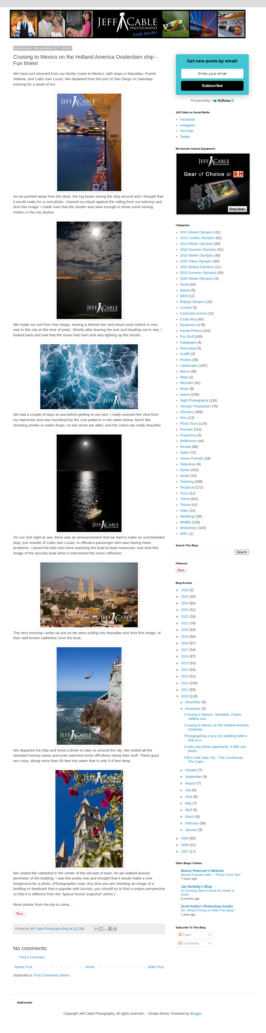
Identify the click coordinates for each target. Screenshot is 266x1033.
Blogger (196, 1013)
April (189, 810)
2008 (185, 845)
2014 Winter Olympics (197, 244)
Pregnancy (188, 435)
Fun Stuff (187, 336)
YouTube (187, 131)
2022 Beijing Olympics (197, 267)
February (192, 823)
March (190, 817)
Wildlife (185, 522)
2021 (185, 623)
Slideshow (188, 464)
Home (89, 967)
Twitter (185, 137)
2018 (185, 643)
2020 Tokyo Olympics (196, 261)
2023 (185, 610)
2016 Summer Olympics (198, 249)
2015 (185, 663)
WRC (184, 534)
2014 (185, 670)
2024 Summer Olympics (198, 273)
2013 (185, 676)
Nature (185, 394)
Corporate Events (193, 313)
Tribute (185, 505)
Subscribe (212, 85)
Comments (189, 943)
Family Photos (191, 331)
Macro (185, 371)
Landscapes (189, 365)
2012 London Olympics (197, 238)
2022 (185, 616)
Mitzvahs (187, 383)
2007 (185, 851)
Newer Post (23, 967)
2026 (185, 590)
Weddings (187, 516)
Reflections (188, 441)
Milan (184, 377)
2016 (185, 656)
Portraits (186, 429)
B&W (184, 296)
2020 (185, 630)
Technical (187, 487)
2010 (185, 696)
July (188, 790)
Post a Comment (32, 957)
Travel (184, 499)
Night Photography (194, 400)
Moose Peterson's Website (202, 871)
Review (185, 447)
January (191, 830)
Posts (185, 935)
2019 (185, 636)
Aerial (184, 284)
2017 (185, 650)
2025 (185, 597)
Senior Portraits (192, 458)
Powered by (212, 100)
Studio (185, 476)
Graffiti (185, 354)
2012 (185, 683)
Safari (184, 452)
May (188, 803)
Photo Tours (189, 423)
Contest (186, 307)
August (190, 783)
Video (184, 510)
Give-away (188, 348)
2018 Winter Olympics (197, 255)
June (189, 797)
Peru (183, 418)
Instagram (187, 125)
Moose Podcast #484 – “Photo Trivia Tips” (211, 875)
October (191, 770)
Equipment (188, 325)
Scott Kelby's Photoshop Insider (207, 906)
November (193, 709)
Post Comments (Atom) (52, 975)
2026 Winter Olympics (197, 278)
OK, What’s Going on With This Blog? (208, 910)
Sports (185, 470)
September (194, 777)
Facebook (187, 119)
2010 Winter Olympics (197, 232)
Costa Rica (188, 319)
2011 (185, 690)
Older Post (156, 967)
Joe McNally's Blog (196, 886)
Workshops (188, 528)
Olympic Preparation (195, 406)
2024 (185, 603)
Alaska (185, 290)
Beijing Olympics (192, 302)
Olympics (187, 412)
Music (184, 389)
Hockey (186, 360)
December (193, 702)
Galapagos (188, 342)
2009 (185, 838)
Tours (184, 493)
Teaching (187, 481)
